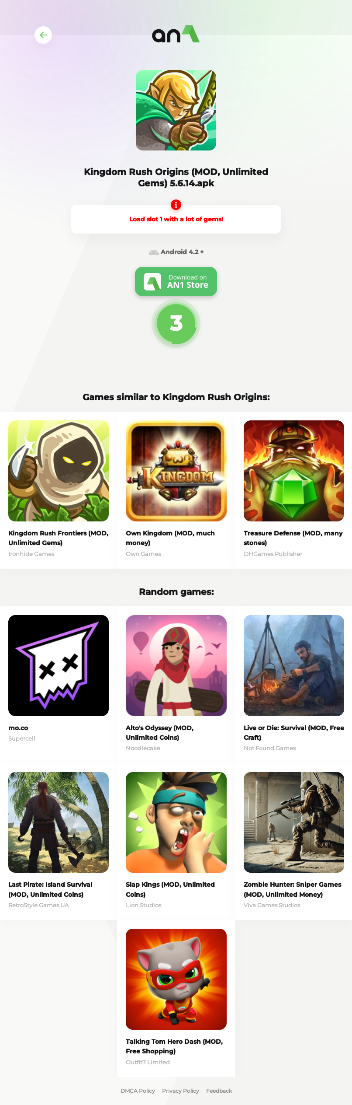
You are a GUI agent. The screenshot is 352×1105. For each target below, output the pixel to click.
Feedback (219, 1091)
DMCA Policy (138, 1091)
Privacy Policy (180, 1091)
